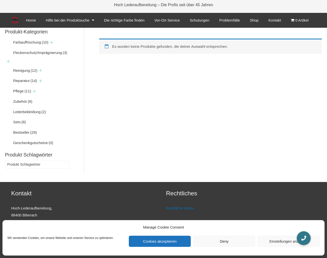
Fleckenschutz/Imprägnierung (40, 53)
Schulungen (199, 20)
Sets (19, 122)
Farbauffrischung (30, 43)
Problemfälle (229, 20)
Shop (254, 20)
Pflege (22, 91)
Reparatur (25, 81)
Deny (224, 241)
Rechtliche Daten (180, 208)
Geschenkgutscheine (33, 143)
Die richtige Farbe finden (124, 20)
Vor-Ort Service (167, 20)
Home (31, 20)
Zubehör (22, 102)
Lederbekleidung (29, 112)
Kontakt (275, 20)
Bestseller (25, 133)
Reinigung (25, 71)
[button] (304, 238)
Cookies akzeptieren (160, 241)
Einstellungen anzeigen (288, 241)
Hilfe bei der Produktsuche (70, 20)
